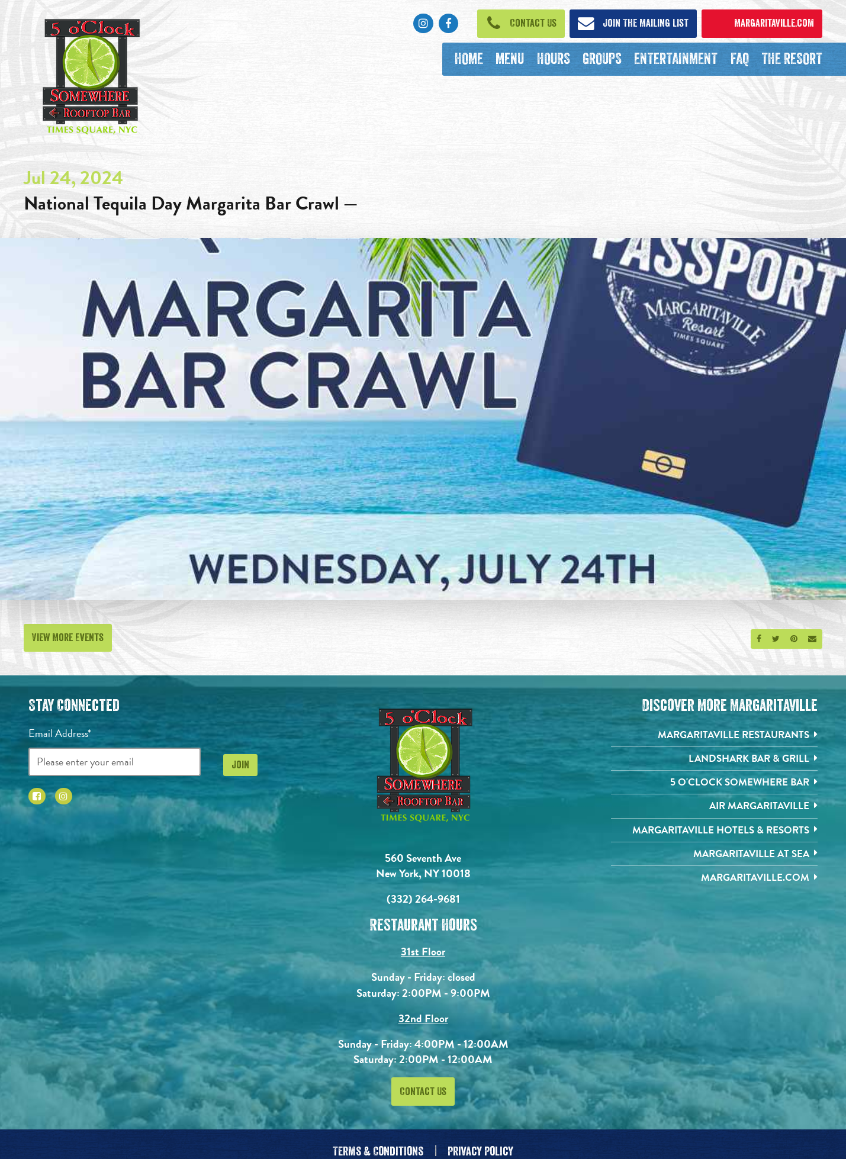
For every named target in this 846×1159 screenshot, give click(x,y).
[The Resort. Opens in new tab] (791, 59)
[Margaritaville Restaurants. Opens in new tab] (714, 735)
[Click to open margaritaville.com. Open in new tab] (762, 23)
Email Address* (59, 733)
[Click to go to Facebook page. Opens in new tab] (448, 23)
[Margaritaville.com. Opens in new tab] (714, 883)
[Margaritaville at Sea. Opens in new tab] (714, 858)
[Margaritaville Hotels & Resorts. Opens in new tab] (714, 834)
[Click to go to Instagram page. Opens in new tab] (423, 23)
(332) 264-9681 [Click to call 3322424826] (423, 898)
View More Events (68, 637)
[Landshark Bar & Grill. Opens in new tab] (714, 760)
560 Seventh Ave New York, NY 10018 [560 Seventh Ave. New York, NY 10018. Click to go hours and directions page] (423, 866)
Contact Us (423, 1091)
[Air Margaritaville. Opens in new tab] (714, 809)
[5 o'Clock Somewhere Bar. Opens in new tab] (714, 784)
